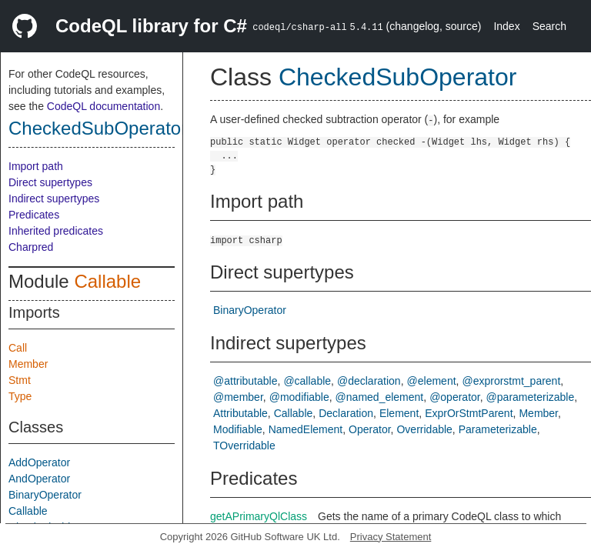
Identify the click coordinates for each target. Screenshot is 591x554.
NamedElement (306, 429)
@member (238, 397)
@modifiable (299, 397)
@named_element (380, 397)
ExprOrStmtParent (469, 413)
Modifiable (237, 429)
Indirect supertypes (53, 198)
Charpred (30, 247)
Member (28, 364)
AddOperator (39, 462)
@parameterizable (530, 397)
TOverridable (244, 445)
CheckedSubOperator (97, 128)
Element (399, 413)
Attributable (240, 413)
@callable (307, 381)
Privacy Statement (391, 536)
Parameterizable (498, 429)
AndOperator (39, 478)
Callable (107, 281)
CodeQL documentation (103, 106)
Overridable (424, 429)
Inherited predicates (55, 231)
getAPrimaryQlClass (258, 516)
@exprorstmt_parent (511, 381)
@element (431, 381)
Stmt (19, 380)
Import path (35, 166)
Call (17, 348)
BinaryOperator (45, 495)
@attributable (245, 381)
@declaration (369, 381)
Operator (369, 429)
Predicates (33, 215)
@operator (454, 397)
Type (20, 396)
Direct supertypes (50, 182)
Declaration (346, 413)
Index (506, 26)
